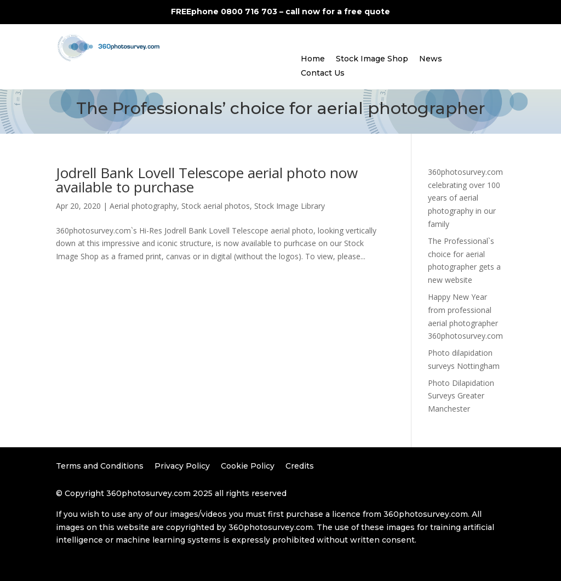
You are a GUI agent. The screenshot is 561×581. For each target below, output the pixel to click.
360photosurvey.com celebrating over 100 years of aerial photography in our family (465, 198)
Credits (299, 466)
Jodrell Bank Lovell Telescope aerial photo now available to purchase (207, 180)
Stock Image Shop (372, 59)
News (430, 59)
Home (313, 59)
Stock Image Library (289, 206)
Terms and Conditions (100, 466)
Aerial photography (143, 206)
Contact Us (323, 73)
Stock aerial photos (215, 206)
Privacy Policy (182, 466)
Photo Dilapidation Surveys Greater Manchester (461, 396)
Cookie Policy (247, 466)
